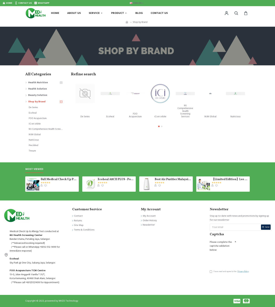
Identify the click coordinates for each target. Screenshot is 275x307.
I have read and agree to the (229, 271)
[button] (159, 126)
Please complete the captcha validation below (221, 246)
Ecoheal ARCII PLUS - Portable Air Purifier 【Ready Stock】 (116, 179)
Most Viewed (34, 169)
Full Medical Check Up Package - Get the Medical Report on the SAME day (59, 179)
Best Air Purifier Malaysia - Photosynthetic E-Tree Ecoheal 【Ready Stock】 (173, 179)
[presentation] (236, 259)
